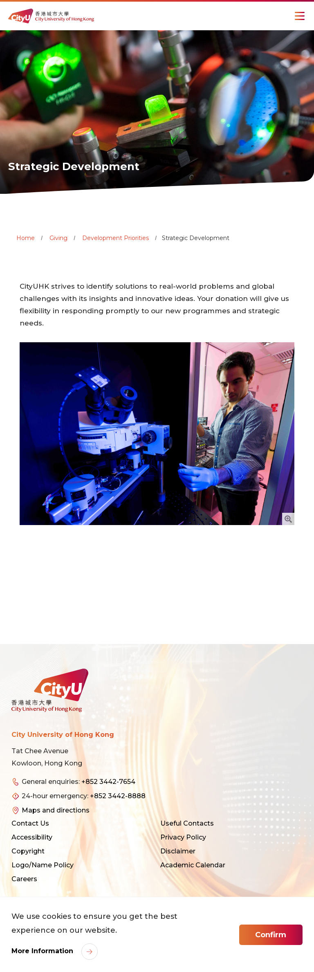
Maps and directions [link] (56, 810)
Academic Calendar (192, 865)
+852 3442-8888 (118, 796)
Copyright (28, 851)
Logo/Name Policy (42, 865)
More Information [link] (43, 951)
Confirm (270, 934)
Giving (58, 238)
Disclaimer (177, 851)
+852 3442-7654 (108, 782)
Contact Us (30, 823)
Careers (24, 879)
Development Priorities (115, 238)
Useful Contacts (187, 823)
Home (25, 238)
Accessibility (31, 837)
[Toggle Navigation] (300, 16)
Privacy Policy (183, 837)
